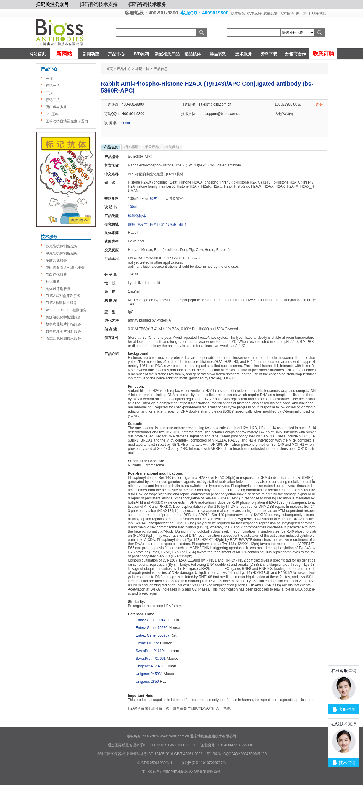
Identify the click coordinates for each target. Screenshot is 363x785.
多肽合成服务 (56, 260)
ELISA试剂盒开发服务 (63, 296)
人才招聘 (287, 13)
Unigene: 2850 (147, 681)
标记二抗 (53, 100)
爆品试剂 (218, 53)
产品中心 (116, 53)
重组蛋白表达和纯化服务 (65, 267)
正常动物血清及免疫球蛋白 (67, 121)
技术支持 (254, 13)
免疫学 (142, 224)
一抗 (49, 79)
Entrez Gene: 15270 (151, 628)
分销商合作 (295, 53)
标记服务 (53, 282)
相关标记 (131, 147)
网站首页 (37, 53)
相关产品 (152, 147)
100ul (125, 123)
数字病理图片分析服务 (63, 331)
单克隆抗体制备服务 (62, 253)
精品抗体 (192, 53)
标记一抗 (53, 86)
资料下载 (269, 53)
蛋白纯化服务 (56, 275)
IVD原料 (141, 53)
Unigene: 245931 (149, 674)
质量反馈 (270, 13)
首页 (109, 69)
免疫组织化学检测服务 (63, 317)
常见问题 (172, 147)
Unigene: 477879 (149, 666)
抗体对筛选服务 (58, 289)
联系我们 (319, 13)
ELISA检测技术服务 (61, 303)
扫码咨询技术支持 (98, 4)
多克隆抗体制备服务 (62, 246)
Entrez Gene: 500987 (153, 635)
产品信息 (111, 147)
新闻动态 (91, 53)
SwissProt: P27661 (151, 658)
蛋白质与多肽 (56, 107)
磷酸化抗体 (137, 216)
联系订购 (323, 54)
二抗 (49, 93)
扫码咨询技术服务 (147, 4)
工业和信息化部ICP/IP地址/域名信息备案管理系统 (181, 772)
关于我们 (303, 13)
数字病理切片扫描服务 (63, 324)
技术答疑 (238, 13)
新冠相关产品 (167, 53)
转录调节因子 (176, 224)
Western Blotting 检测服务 (66, 310)
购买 (319, 104)
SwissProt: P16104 (151, 651)
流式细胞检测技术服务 (63, 338)
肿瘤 (131, 224)
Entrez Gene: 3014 (151, 620)
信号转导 (157, 224)
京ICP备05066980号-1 (154, 763)
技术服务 (243, 53)
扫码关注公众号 (52, 4)
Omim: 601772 (147, 643)
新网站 (64, 54)
